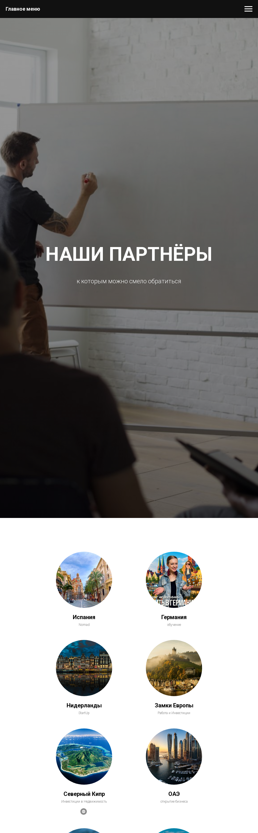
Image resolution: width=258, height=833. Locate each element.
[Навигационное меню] (248, 9)
